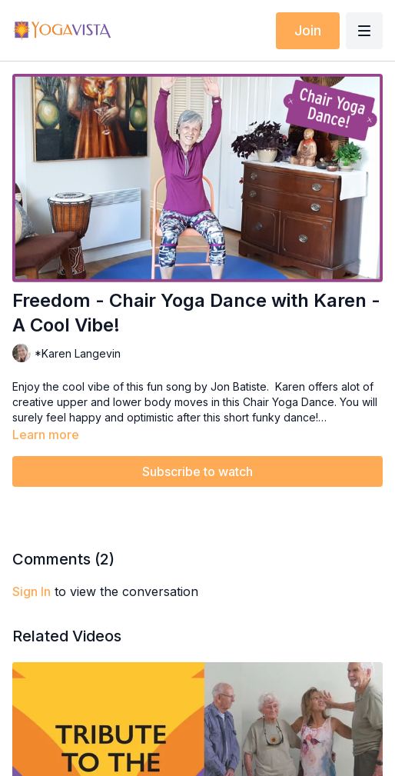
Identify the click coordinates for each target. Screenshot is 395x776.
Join (307, 30)
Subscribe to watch (197, 471)
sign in (31, 591)
